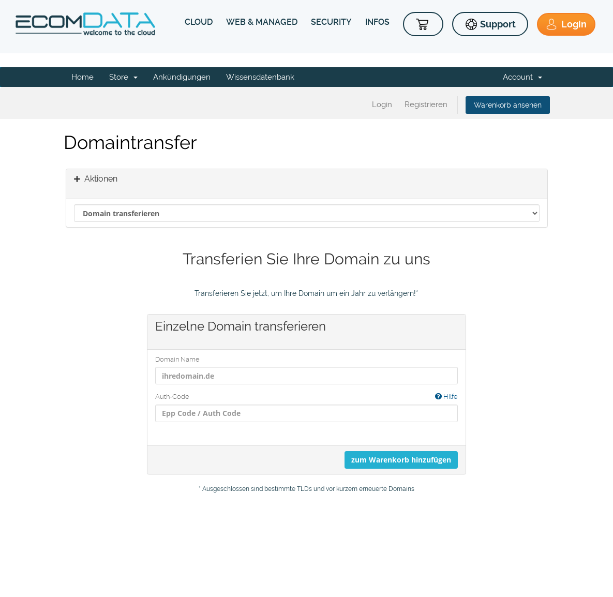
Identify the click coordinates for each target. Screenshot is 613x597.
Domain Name (177, 359)
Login (382, 104)
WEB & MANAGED (261, 22)
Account (522, 77)
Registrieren (426, 104)
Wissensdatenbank (260, 77)
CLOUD (199, 22)
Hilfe (446, 396)
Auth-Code (306, 397)
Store (123, 77)
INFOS (377, 22)
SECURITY (331, 22)
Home (82, 77)
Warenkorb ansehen (508, 105)
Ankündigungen (182, 77)
